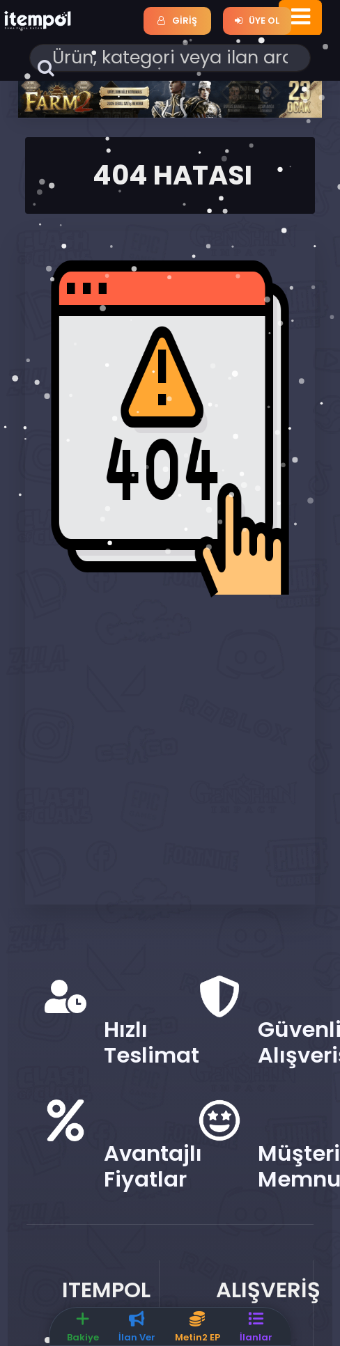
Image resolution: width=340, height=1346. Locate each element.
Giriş (176, 20)
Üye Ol (257, 20)
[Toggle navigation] (301, 17)
